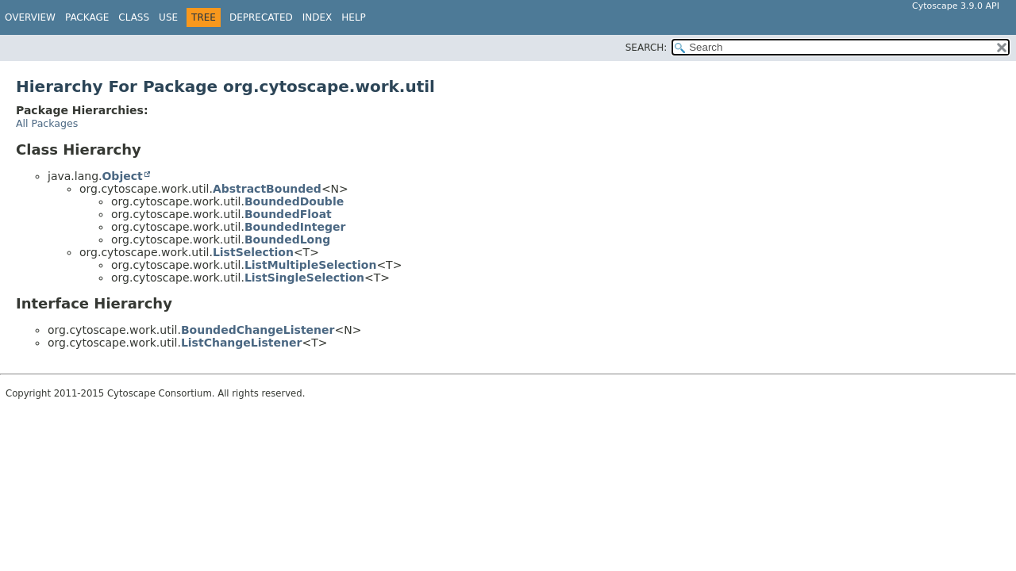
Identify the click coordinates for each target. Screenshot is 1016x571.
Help (353, 17)
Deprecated (261, 17)
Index (317, 17)
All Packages (47, 123)
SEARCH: (646, 47)
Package (87, 17)
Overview (30, 17)
